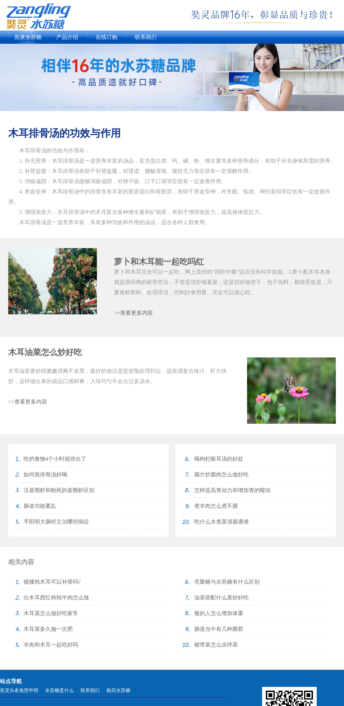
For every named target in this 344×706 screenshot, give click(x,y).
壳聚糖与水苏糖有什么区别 (227, 582)
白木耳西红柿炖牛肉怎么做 (56, 597)
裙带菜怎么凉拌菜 (216, 645)
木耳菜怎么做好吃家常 (51, 613)
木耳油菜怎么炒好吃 (45, 352)
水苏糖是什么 (59, 690)
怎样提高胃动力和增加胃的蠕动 (232, 490)
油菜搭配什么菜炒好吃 (221, 597)
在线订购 (106, 37)
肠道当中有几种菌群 (218, 629)
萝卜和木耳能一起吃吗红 (159, 261)
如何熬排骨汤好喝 (45, 474)
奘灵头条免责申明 (19, 690)
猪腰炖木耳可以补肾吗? (52, 582)
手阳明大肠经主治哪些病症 (56, 522)
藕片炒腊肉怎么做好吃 (221, 474)
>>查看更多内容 (133, 313)
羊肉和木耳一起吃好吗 (51, 645)
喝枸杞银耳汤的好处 (218, 459)
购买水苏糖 (118, 690)
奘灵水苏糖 (28, 37)
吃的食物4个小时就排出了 (55, 459)
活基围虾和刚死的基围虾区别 (59, 490)
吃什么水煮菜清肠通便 (221, 522)
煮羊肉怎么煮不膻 (216, 506)
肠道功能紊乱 (40, 506)
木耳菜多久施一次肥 (48, 629)
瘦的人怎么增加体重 (218, 613)
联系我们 (146, 37)
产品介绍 (67, 37)
